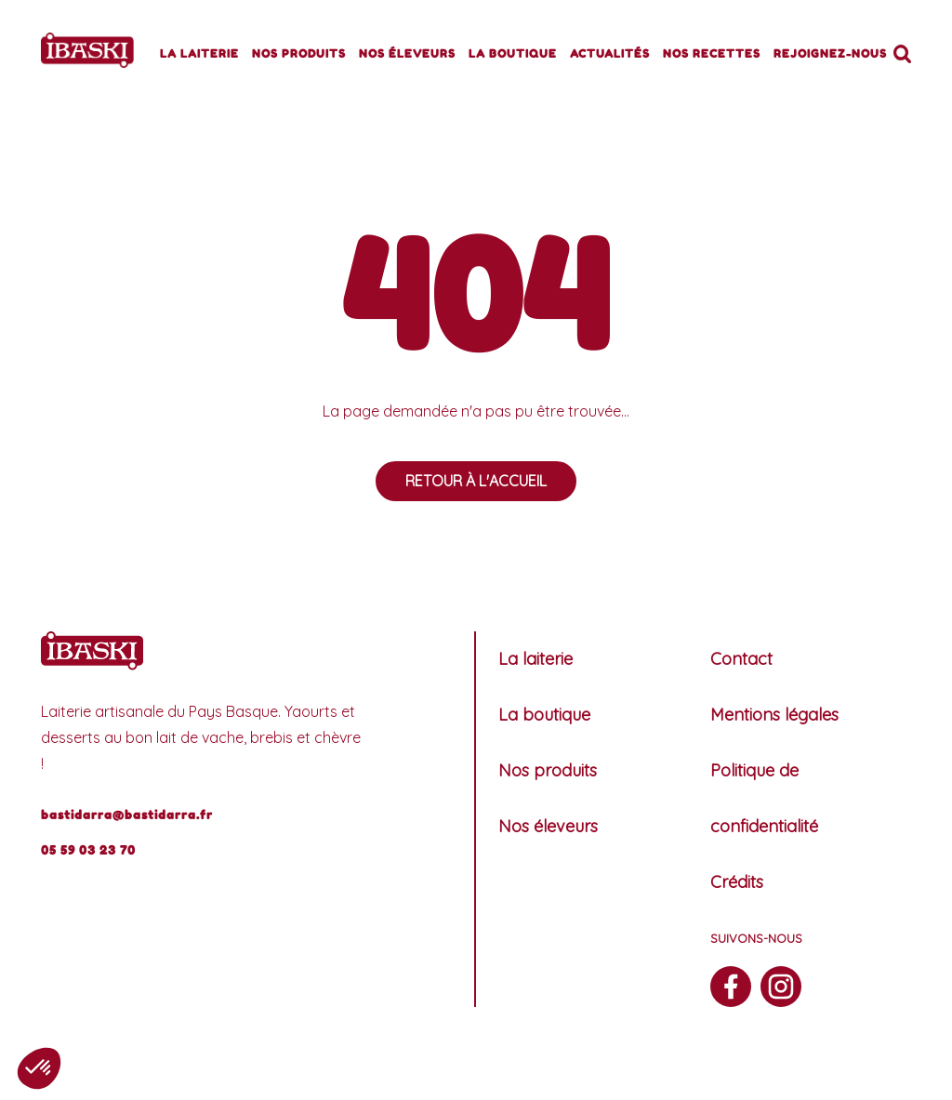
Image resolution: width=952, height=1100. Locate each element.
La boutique (513, 53)
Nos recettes (711, 53)
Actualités (610, 53)
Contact (741, 658)
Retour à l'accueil (476, 480)
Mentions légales (774, 714)
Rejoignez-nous (830, 53)
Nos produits (299, 53)
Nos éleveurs (407, 53)
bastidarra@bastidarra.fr (127, 814)
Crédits (736, 882)
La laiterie (199, 53)
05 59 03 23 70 (88, 849)
